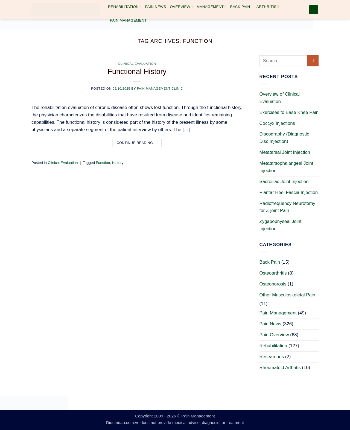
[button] (313, 9)
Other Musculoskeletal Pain (287, 295)
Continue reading (137, 143)
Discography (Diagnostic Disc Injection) (284, 137)
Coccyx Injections (277, 123)
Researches (271, 356)
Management (211, 6)
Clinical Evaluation (137, 63)
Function (103, 163)
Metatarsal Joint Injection (284, 152)
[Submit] (313, 60)
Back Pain (241, 6)
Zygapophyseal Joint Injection (280, 225)
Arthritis (267, 6)
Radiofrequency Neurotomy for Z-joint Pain (287, 207)
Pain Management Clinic (160, 88)
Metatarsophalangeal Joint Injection (286, 167)
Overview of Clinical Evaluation (279, 98)
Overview (181, 6)
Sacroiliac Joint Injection (284, 181)
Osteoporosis (273, 284)
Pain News (155, 7)
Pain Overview (274, 334)
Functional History (137, 71)
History (118, 163)
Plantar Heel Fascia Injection (288, 192)
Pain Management (128, 20)
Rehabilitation (124, 6)
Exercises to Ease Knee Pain (289, 112)
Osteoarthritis (273, 273)
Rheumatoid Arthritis (280, 367)
